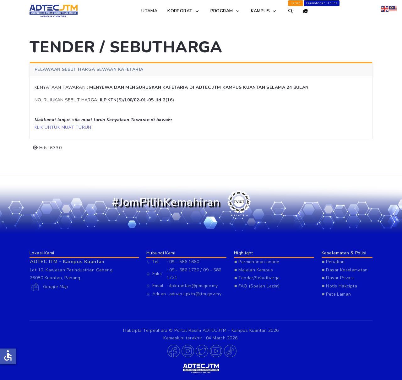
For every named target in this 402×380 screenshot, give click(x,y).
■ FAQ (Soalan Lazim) (257, 286)
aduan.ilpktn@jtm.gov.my (195, 294)
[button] (172, 351)
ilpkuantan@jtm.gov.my (193, 286)
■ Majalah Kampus (253, 270)
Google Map (54, 287)
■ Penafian (333, 262)
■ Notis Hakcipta (339, 286)
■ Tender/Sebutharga (257, 278)
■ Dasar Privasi (338, 278)
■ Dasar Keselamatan (344, 270)
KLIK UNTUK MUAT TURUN (63, 127)
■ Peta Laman (336, 294)
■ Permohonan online (256, 262)
